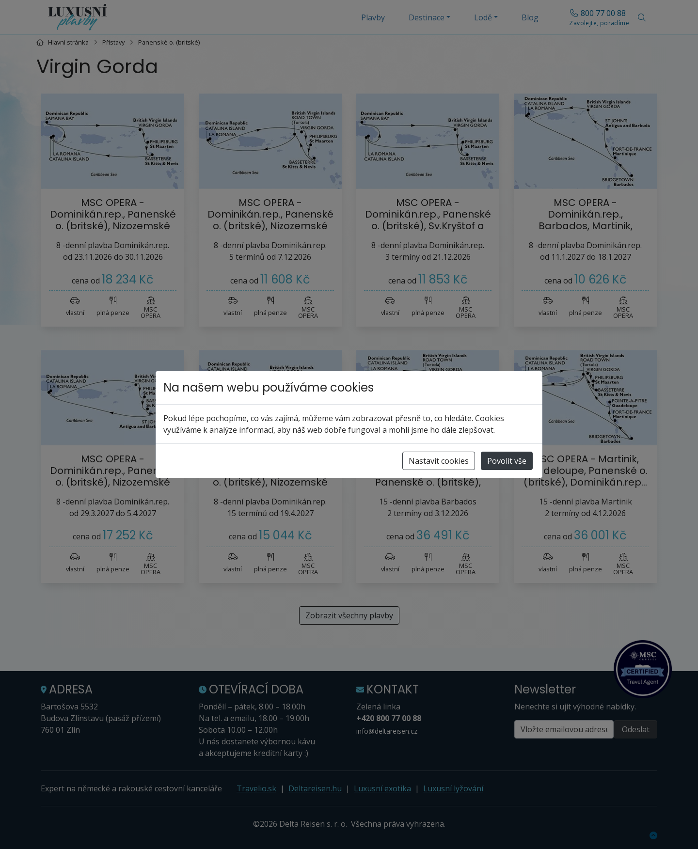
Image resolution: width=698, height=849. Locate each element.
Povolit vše (506, 461)
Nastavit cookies (439, 461)
